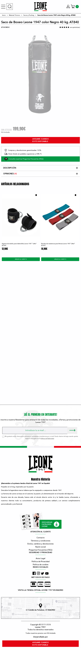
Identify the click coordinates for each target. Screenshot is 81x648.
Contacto (41, 537)
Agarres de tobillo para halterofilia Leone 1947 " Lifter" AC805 (19, 244)
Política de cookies (40, 564)
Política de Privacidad (40, 561)
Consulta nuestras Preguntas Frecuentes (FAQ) (24, 159)
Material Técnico (14, 15)
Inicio (4, 15)
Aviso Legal (40, 558)
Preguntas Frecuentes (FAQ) (40, 550)
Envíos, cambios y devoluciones (40, 544)
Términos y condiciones (40, 541)
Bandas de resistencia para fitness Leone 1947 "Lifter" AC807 (58, 244)
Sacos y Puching (28, 15)
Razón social (40, 547)
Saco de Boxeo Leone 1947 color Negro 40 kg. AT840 (56, 15)
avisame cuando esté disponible (40, 140)
